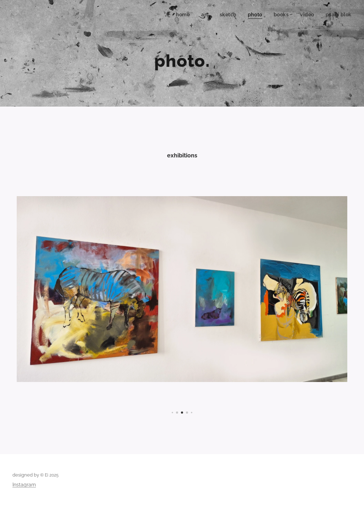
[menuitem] (182, 14)
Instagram (24, 485)
